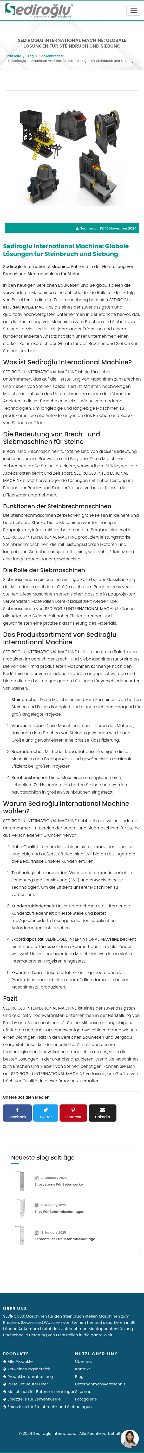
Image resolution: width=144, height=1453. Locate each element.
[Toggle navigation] (133, 10)
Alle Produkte (18, 1361)
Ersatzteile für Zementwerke (32, 1399)
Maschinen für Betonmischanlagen (36, 1391)
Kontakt (82, 1369)
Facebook (17, 1113)
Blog (30, 56)
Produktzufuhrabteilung (28, 1376)
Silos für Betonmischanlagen (59, 1211)
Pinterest (73, 1113)
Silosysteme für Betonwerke (59, 1184)
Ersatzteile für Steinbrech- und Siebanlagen (36, 1406)
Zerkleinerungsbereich (27, 1369)
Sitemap (83, 1391)
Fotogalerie (86, 1399)
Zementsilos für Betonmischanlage (65, 1238)
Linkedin (103, 1113)
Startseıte (13, 56)
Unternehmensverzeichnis (100, 1384)
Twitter (45, 1113)
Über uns (83, 1361)
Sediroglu (86, 228)
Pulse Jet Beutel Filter (25, 1384)
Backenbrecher (51, 56)
